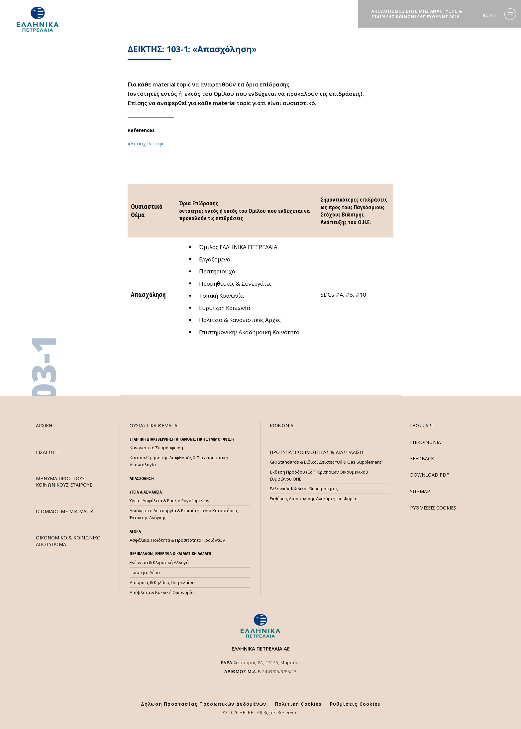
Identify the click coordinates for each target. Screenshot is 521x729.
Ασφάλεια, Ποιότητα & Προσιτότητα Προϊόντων (177, 540)
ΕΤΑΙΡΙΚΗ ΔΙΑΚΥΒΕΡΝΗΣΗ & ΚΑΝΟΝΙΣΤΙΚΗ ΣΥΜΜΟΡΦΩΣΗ (182, 439)
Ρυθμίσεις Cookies (355, 704)
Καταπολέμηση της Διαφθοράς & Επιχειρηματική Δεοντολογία (179, 461)
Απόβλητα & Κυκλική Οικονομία (162, 592)
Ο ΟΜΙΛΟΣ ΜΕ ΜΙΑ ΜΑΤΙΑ (65, 511)
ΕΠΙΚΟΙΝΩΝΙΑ (425, 442)
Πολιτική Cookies (298, 704)
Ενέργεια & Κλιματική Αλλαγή (159, 562)
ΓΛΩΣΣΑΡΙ (421, 425)
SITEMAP (420, 491)
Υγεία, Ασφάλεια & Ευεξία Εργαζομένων (169, 501)
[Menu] (510, 14)
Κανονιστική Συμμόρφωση (156, 448)
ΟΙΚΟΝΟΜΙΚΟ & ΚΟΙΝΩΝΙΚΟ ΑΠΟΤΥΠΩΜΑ (68, 540)
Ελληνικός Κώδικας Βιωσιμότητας (304, 489)
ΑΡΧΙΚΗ (44, 425)
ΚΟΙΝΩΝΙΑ (281, 425)
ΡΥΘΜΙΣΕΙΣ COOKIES (433, 508)
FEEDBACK (422, 458)
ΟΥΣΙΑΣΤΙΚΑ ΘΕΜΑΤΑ (153, 425)
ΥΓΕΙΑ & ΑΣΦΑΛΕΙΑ (146, 492)
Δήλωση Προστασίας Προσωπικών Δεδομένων (203, 704)
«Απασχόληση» (145, 143)
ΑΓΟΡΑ (135, 531)
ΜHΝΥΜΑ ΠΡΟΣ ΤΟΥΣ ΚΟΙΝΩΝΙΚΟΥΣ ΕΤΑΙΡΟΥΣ (64, 481)
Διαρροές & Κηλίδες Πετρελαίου (162, 582)
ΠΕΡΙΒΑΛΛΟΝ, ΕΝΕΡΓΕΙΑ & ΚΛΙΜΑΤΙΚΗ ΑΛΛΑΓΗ (170, 553)
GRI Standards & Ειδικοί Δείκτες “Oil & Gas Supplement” (326, 462)
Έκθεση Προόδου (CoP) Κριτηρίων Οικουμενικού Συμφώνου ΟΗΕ (319, 475)
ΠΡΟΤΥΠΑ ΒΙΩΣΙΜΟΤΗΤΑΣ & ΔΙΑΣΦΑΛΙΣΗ (316, 452)
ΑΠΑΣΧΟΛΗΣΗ (142, 478)
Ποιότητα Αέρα (145, 572)
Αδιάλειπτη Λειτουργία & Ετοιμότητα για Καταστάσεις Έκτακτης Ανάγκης (184, 514)
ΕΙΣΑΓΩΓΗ (47, 452)
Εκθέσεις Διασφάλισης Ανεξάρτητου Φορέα (314, 499)
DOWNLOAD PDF (429, 475)
